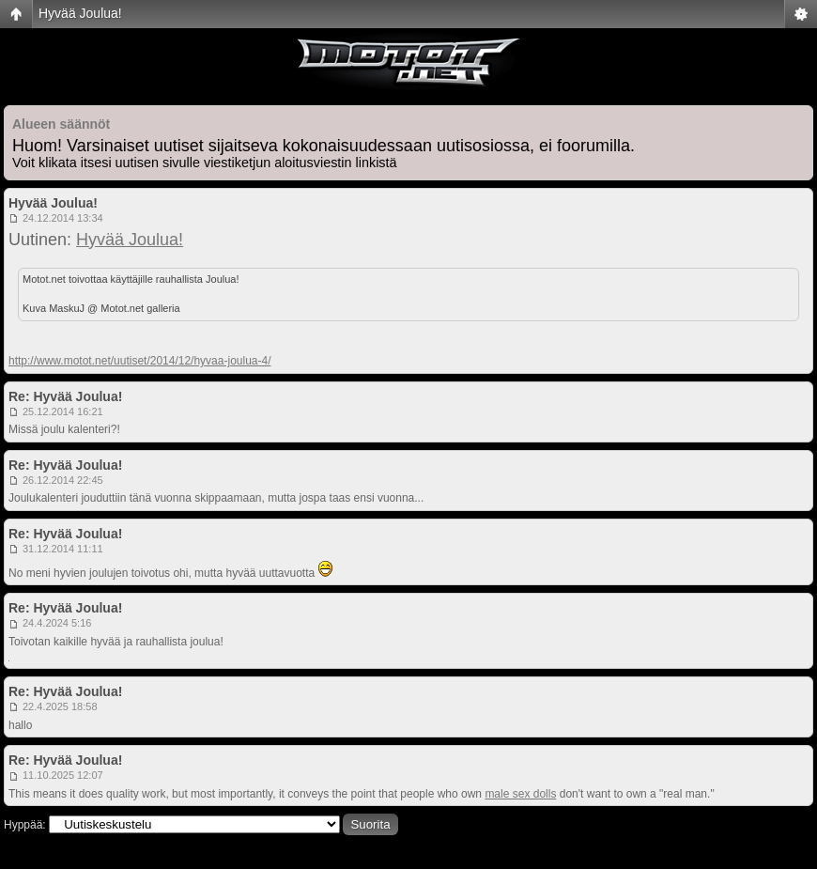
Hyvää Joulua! (80, 13)
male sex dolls (520, 793)
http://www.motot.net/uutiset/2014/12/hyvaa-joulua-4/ (139, 360)
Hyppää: (25, 824)
